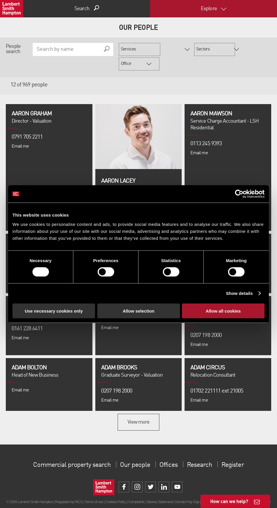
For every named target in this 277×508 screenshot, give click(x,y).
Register (236, 450)
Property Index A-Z (125, 495)
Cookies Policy (115, 487)
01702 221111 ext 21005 (216, 377)
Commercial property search (69, 450)
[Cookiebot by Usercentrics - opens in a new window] (239, 194)
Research (201, 450)
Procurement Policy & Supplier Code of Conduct (196, 495)
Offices (169, 450)
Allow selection (138, 310)
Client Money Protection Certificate (225, 487)
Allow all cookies (223, 310)
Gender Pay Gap (187, 487)
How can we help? (229, 501)
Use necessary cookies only (54, 310)
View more (138, 407)
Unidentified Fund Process (91, 495)
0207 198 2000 (116, 377)
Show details (239, 293)
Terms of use (94, 487)
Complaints (136, 487)
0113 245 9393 (206, 129)
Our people (134, 450)
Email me (20, 132)
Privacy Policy (150, 495)
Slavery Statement (160, 487)
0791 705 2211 (27, 123)
